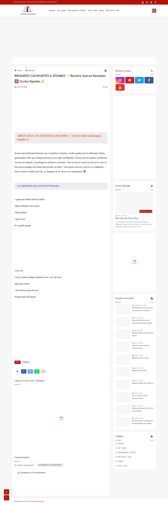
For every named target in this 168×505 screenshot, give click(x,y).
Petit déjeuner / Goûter (77, 11)
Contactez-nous (32, 2)
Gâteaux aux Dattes (139, 371)
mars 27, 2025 (138, 381)
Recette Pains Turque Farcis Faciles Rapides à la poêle (142, 422)
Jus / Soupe (61, 11)
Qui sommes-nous (19, 2)
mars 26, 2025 (138, 343)
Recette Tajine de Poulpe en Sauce (142, 334)
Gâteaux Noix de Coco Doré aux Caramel (142, 410)
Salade (101, 11)
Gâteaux (52, 11)
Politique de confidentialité (47, 2)
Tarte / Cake (92, 11)
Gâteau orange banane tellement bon (141, 347)
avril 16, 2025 (122, 216)
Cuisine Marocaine (37, 502)
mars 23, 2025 (138, 406)
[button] (23, 371)
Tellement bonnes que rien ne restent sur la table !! (142, 309)
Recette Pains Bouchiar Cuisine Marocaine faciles (142, 322)
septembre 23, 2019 (140, 305)
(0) (105, 87)
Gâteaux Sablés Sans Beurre (142, 383)
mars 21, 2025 (138, 418)
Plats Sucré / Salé (112, 11)
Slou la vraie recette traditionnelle (139, 397)
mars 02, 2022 (138, 330)
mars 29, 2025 (138, 318)
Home (18, 71)
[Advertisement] (84, 37)
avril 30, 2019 (138, 393)
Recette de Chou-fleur (127, 218)
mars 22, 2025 (138, 368)
